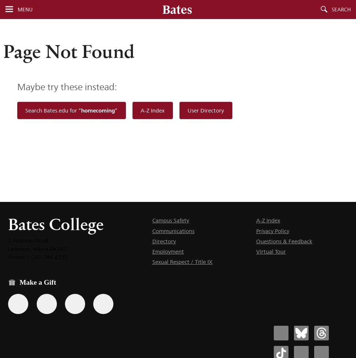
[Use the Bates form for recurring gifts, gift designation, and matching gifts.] (18, 304)
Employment (168, 251)
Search (341, 9)
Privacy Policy (272, 231)
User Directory (206, 110)
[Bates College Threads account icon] (321, 333)
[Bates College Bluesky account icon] (301, 333)
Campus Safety (170, 220)
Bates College (55, 224)
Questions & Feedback (284, 241)
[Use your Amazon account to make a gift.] (47, 304)
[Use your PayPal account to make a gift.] (75, 304)
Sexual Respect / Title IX (182, 262)
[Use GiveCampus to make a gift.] (103, 304)
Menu (25, 9)
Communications (173, 231)
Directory (164, 241)
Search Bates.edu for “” (71, 110)
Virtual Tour (271, 251)
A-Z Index (152, 110)
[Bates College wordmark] (177, 9)
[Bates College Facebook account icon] (281, 333)
